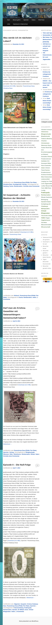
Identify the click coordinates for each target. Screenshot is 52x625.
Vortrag (24, 184)
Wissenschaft (45, 227)
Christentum (45, 143)
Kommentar (20, 611)
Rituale (33, 454)
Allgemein (17, 604)
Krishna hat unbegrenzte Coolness (47, 74)
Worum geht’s (16, 20)
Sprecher (26, 20)
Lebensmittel (45, 179)
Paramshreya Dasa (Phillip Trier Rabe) (25, 182)
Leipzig (43, 181)
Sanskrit (14, 609)
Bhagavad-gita (30, 452)
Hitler (11, 454)
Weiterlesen (7, 444)
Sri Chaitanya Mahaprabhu (46, 206)
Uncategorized (17, 184)
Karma (11, 186)
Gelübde (44, 161)
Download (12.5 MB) (27, 232)
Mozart (48, 186)
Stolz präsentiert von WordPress (28, 621)
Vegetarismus (45, 220)
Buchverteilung (19, 608)
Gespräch (23, 604)
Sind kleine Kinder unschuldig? (47, 101)
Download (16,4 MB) (24, 385)
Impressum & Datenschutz (20, 24)
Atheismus (44, 131)
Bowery (49, 138)
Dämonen (6, 454)
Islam (43, 168)
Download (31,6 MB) (14, 540)
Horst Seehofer (46, 165)
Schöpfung (44, 204)
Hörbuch (16, 295)
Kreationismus (46, 172)
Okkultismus (17, 454)
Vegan (48, 218)
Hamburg (6, 186)
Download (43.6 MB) (9, 86)
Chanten (44, 141)
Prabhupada (27, 608)
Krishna (43, 174)
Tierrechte (44, 215)
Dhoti (47, 147)
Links (8, 24)
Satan (37, 454)
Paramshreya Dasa (28, 86)
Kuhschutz (48, 177)
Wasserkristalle (46, 224)
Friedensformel (46, 159)
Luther (43, 186)
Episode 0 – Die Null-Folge (17, 465)
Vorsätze (44, 222)
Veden (34, 297)
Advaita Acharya (46, 129)
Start (8, 20)
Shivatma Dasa (7, 88)
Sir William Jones (23, 609)
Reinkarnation (18, 186)
